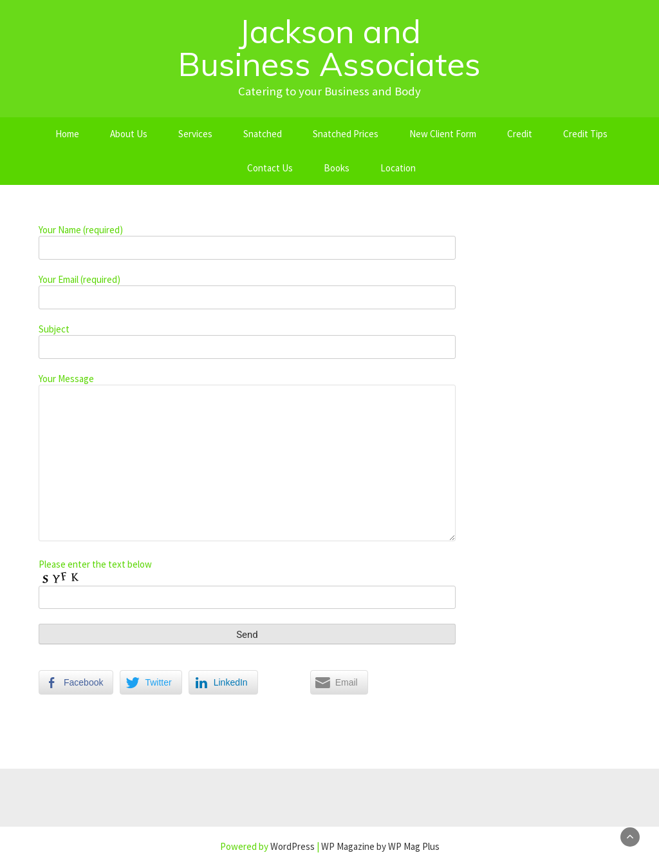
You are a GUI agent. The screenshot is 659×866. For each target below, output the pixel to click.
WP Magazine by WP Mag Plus (380, 846)
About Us (128, 134)
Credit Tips (585, 134)
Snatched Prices (345, 134)
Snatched (262, 134)
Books (336, 168)
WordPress (292, 846)
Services (195, 134)
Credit (519, 134)
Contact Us (270, 168)
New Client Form (442, 134)
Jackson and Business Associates (329, 47)
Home (67, 134)
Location (398, 168)
